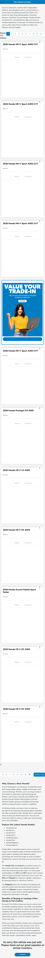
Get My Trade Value (22, 339)
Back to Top (39, 774)
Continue (22, 954)
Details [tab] (17, 57)
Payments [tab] (28, 57)
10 (41, 34)
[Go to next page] (25, 775)
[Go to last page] (29, 775)
